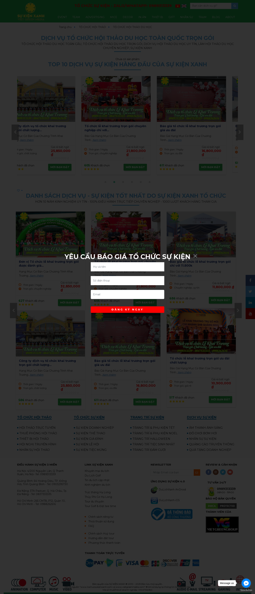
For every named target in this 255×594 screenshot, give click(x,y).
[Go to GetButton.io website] (246, 590)
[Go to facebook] (246, 583)
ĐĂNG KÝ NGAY (127, 309)
